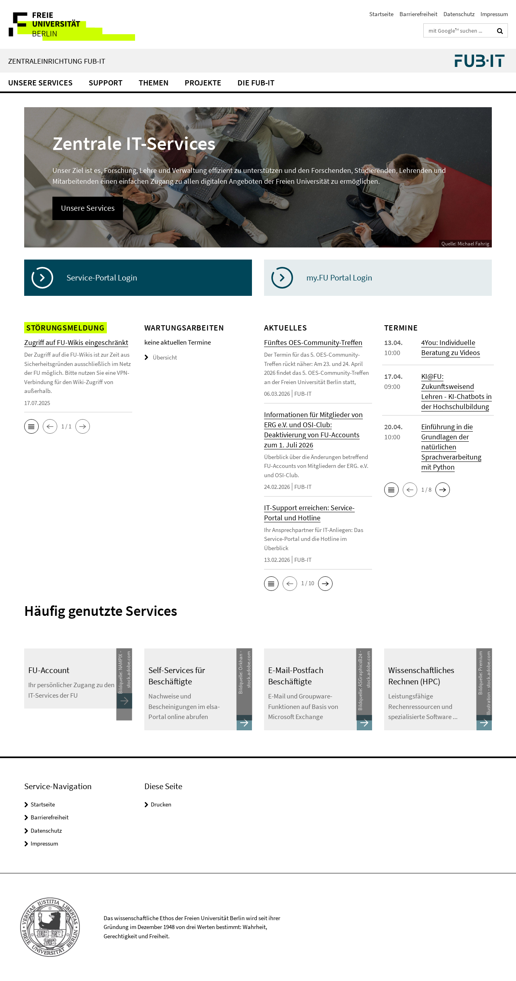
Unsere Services (40, 82)
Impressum (494, 14)
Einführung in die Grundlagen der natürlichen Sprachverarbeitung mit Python (451, 447)
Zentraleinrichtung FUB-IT (56, 61)
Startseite (381, 14)
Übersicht (160, 357)
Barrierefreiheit (418, 14)
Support (106, 82)
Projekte (203, 82)
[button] (31, 426)
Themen (154, 82)
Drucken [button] (161, 804)
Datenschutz (458, 14)
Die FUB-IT (256, 82)
